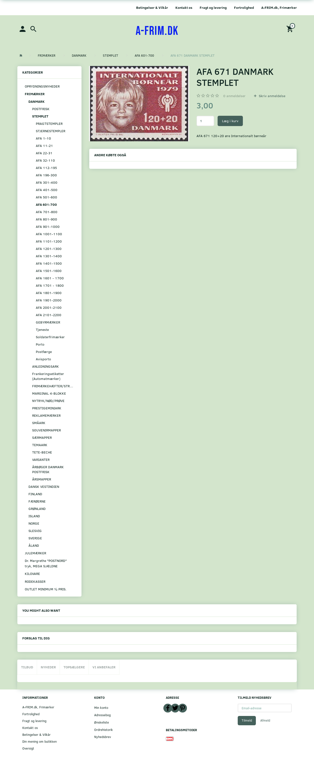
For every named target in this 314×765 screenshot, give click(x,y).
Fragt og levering (213, 7)
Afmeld (265, 720)
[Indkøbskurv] (290, 29)
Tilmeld (247, 720)
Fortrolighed (244, 7)
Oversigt (28, 748)
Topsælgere (74, 667)
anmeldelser (234, 95)
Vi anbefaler (104, 667)
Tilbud (27, 667)
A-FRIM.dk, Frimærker (279, 7)
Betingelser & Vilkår (152, 7)
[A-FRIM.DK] (157, 31)
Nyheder (48, 667)
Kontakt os (183, 7)
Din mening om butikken (39, 741)
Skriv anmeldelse (271, 95)
